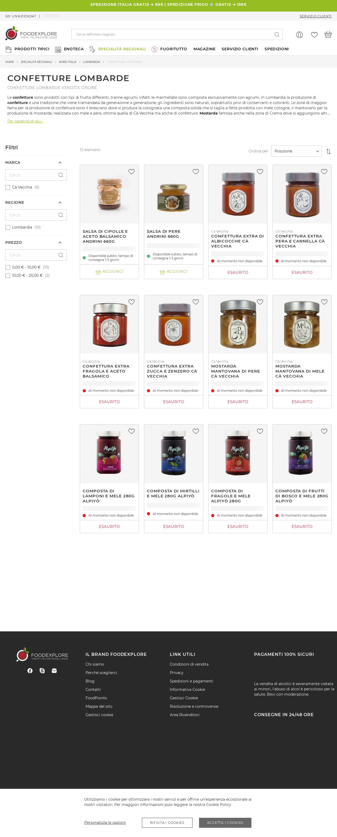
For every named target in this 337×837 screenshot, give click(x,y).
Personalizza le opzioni (105, 822)
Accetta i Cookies (225, 823)
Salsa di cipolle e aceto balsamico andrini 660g (105, 236)
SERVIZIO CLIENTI (240, 49)
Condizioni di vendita (189, 664)
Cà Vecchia (143, 113)
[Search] (277, 34)
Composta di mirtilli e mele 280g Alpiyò (173, 493)
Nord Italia (67, 62)
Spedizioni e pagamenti (191, 681)
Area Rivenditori (185, 714)
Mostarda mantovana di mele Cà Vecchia (299, 371)
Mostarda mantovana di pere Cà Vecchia (235, 371)
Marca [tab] (12, 162)
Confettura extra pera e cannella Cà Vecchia (300, 241)
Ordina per (258, 151)
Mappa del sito (99, 706)
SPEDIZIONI (277, 49)
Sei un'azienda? (20, 16)
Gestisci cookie (99, 714)
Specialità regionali (36, 62)
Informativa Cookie (187, 689)
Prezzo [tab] (13, 242)
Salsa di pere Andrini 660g (164, 234)
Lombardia (91, 62)
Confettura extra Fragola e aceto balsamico (106, 371)
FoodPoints (96, 698)
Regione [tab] (14, 202)
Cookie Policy (218, 804)
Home (9, 62)
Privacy (177, 672)
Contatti (93, 689)
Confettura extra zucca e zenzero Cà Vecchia (172, 371)
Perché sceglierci (101, 672)
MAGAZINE (205, 49)
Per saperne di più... (25, 121)
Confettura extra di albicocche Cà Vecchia (237, 241)
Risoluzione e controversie (194, 706)
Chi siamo (95, 664)
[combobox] (177, 34)
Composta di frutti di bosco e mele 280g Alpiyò (302, 495)
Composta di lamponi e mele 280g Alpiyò (109, 495)
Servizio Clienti (316, 16)
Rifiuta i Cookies (167, 823)
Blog (90, 681)
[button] (132, 172)
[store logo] (31, 34)
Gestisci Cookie (184, 698)
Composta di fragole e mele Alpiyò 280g (231, 495)
